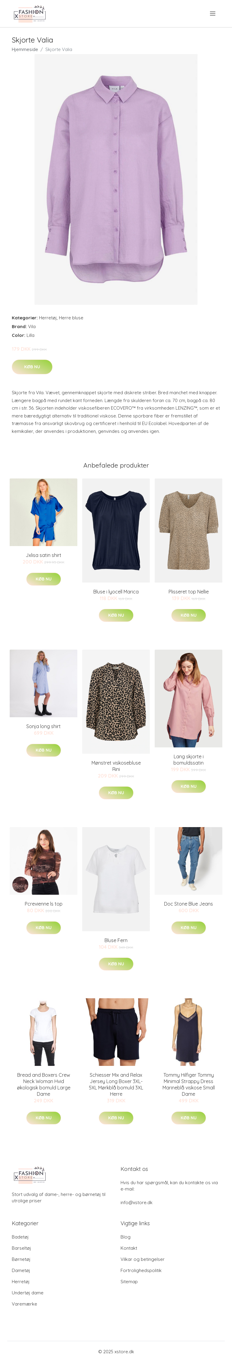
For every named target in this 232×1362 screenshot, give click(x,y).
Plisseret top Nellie (189, 592)
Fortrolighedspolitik (141, 1270)
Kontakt (129, 1248)
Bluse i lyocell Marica (116, 592)
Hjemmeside (25, 49)
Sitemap (129, 1281)
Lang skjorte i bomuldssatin (188, 759)
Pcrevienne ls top (44, 904)
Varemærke (24, 1304)
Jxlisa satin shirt (43, 555)
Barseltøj (21, 1248)
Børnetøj (21, 1259)
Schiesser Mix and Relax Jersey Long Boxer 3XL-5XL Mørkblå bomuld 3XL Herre (116, 1084)
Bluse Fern (116, 940)
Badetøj (20, 1237)
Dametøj (21, 1270)
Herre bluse (71, 318)
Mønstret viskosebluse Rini (116, 766)
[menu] (213, 13)
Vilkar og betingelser (143, 1259)
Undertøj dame (28, 1293)
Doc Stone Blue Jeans (188, 904)
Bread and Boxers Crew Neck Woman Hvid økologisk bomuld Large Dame (43, 1084)
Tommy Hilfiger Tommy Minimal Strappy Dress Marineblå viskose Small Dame (189, 1084)
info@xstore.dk (137, 1202)
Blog (125, 1237)
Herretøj (48, 318)
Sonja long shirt (43, 726)
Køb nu (32, 366)
